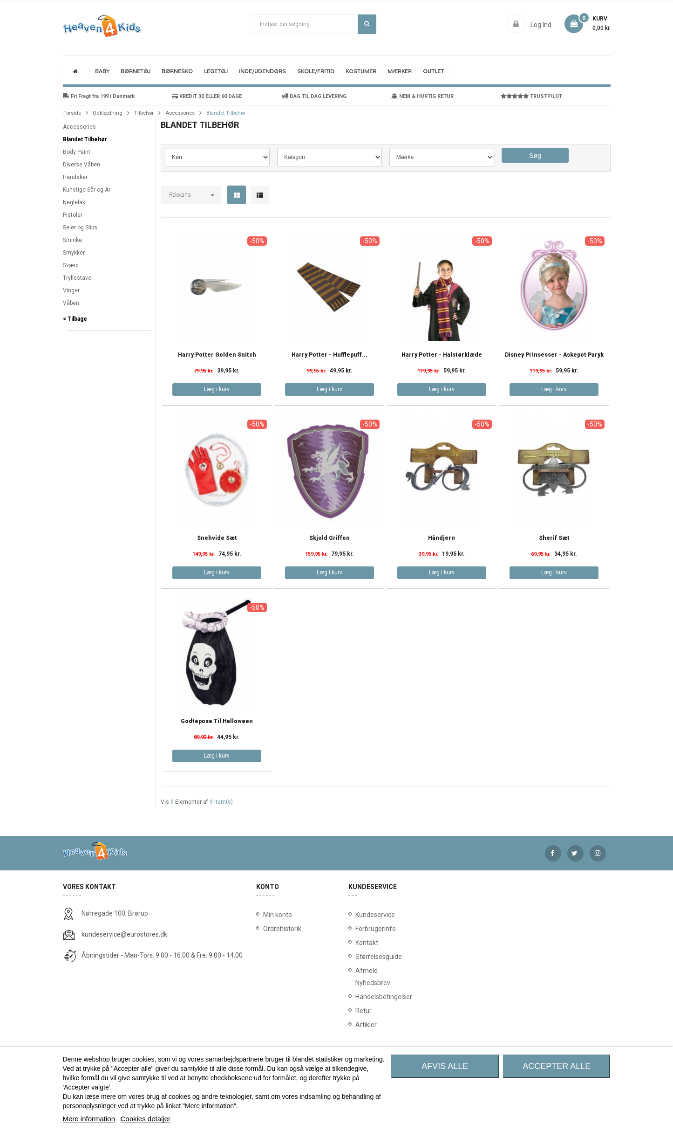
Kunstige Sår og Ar (86, 189)
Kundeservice (357, 914)
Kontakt (357, 942)
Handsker (75, 177)
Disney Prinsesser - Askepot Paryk (554, 355)
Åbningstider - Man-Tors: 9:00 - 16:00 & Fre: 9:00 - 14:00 (162, 955)
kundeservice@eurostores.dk (124, 934)
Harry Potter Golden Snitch (217, 355)
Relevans (180, 195)
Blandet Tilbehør (85, 139)
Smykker (74, 252)
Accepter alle (557, 1066)
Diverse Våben (81, 164)
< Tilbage (75, 319)
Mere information (89, 1119)
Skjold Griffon (329, 538)
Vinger (71, 290)
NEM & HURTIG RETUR (422, 96)
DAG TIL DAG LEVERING (314, 96)
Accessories (79, 127)
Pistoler (72, 215)
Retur (357, 1010)
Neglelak (74, 202)
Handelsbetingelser (357, 996)
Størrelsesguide (357, 956)
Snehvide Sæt (217, 538)
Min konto (277, 914)
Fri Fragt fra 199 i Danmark (99, 96)
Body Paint (76, 152)
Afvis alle (444, 1066)
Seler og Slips (80, 227)
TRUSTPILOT (531, 96)
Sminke (72, 240)
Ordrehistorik (279, 928)
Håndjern (441, 538)
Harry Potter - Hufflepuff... (329, 355)
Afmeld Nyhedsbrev (357, 976)
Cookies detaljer (146, 1119)
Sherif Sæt (554, 538)
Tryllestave (77, 278)
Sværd (71, 265)
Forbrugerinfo (357, 928)
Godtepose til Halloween (217, 721)
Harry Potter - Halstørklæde (441, 355)
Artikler (357, 1024)
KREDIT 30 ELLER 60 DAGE (207, 96)
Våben (71, 303)
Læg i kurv (217, 389)
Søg (366, 23)
